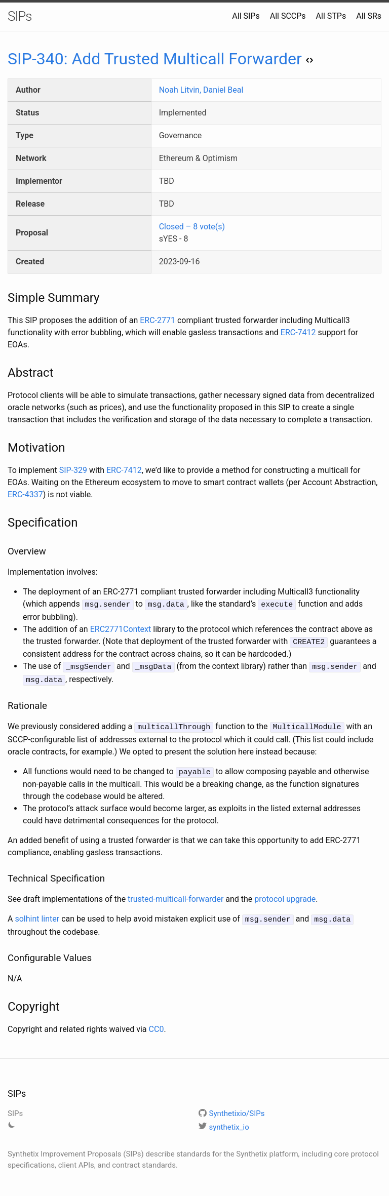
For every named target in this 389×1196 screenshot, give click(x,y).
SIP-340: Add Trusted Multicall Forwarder (160, 58)
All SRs (368, 16)
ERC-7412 (298, 332)
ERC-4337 (25, 494)
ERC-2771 (157, 320)
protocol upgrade (285, 894)
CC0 (156, 1023)
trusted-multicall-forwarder (175, 894)
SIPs (20, 16)
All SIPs (245, 16)
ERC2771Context (120, 628)
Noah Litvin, (181, 90)
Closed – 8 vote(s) (192, 226)
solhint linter (37, 914)
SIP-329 (73, 470)
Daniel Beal (223, 90)
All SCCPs (288, 16)
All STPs (331, 16)
